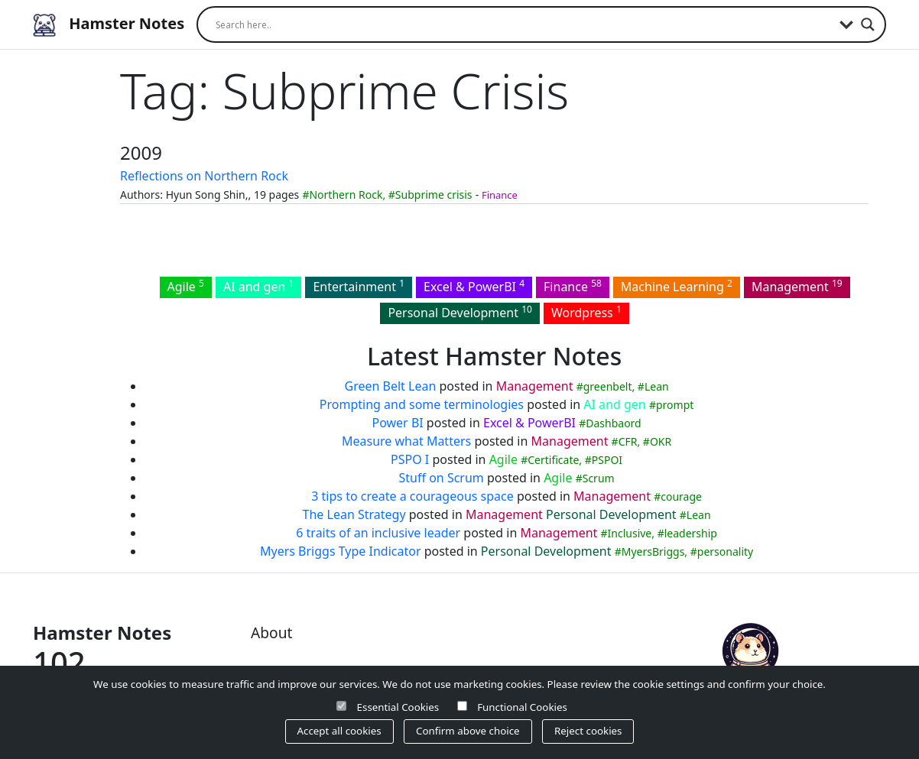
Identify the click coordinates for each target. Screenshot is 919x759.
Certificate (553, 459)
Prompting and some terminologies (422, 404)
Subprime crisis (433, 194)
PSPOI (607, 459)
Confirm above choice (467, 731)
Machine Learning (676, 286)
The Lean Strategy (354, 514)
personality (725, 551)
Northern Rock (345, 194)
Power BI (397, 422)
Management (797, 286)
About (271, 632)
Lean (657, 386)
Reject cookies (588, 731)
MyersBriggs (653, 551)
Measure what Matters (406, 441)
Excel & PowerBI (474, 286)
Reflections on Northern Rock (204, 175)
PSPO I (410, 459)
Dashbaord (613, 423)
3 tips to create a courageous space (412, 496)
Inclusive (630, 533)
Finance (500, 195)
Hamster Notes (108, 25)
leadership (690, 533)
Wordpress (586, 312)
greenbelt (607, 386)
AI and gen (258, 286)
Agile (185, 286)
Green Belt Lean (391, 386)
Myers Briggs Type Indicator (340, 551)
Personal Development (460, 312)
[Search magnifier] (867, 24)
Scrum (599, 478)
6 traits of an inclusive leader (378, 532)
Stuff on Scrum (441, 477)
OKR (660, 441)
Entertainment (358, 286)
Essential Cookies (398, 707)
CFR (628, 441)
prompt (674, 404)
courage (681, 496)
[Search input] (524, 24)
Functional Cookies (522, 707)
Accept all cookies (339, 731)
